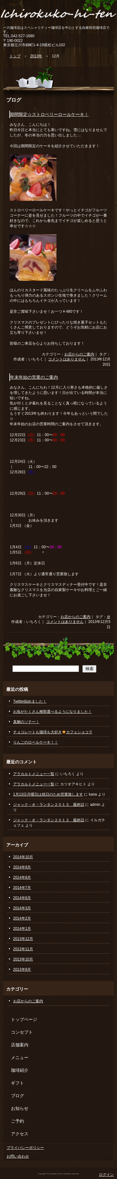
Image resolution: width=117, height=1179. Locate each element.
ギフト (17, 1082)
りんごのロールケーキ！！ (35, 742)
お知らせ (19, 1108)
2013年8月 (22, 969)
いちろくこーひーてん (58, 13)
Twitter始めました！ (29, 701)
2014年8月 (22, 877)
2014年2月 (22, 918)
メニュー (19, 1057)
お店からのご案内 (79, 354)
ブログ (13, 100)
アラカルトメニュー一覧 (33, 774)
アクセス (19, 1133)
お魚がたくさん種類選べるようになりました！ (52, 711)
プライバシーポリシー (25, 1148)
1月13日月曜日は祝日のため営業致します (48, 794)
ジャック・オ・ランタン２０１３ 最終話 (48, 804)
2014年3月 (22, 908)
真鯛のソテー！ (26, 722)
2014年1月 (22, 928)
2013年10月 (23, 959)
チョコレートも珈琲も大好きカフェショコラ (52, 732)
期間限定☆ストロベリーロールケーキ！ (49, 114)
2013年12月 (23, 939)
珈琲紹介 (19, 1070)
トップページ (24, 1019)
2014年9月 (22, 867)
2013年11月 (23, 949)
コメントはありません (66, 359)
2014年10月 (23, 857)
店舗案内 (19, 1044)
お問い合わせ (18, 1156)
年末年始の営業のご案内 (34, 377)
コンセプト (22, 1032)
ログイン (106, 1174)
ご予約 (17, 1121)
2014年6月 (22, 898)
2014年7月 (22, 887)
